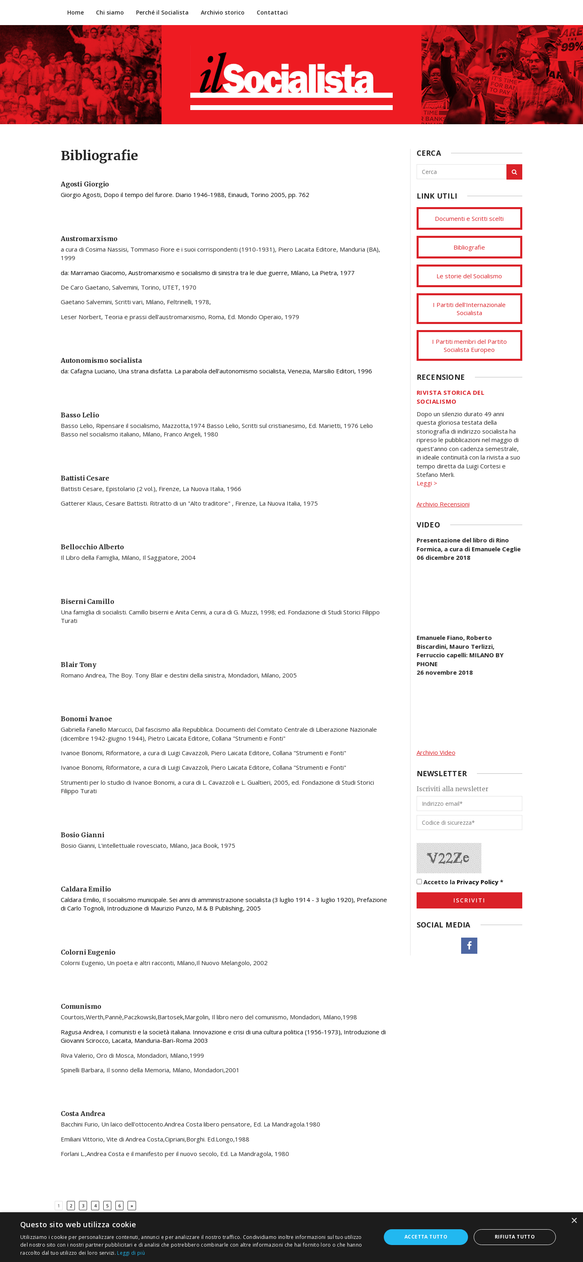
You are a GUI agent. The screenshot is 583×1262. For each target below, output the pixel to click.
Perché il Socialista (162, 12)
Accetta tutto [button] (425, 1236)
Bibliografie (469, 247)
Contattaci (272, 12)
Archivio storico (223, 12)
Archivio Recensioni (443, 504)
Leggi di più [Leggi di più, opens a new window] (131, 1252)
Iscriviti (469, 900)
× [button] (574, 1221)
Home (75, 12)
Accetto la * (460, 882)
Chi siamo (110, 12)
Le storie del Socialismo (469, 276)
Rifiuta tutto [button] (515, 1236)
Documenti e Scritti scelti (469, 218)
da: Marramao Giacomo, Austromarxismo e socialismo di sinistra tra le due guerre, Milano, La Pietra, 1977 (208, 273)
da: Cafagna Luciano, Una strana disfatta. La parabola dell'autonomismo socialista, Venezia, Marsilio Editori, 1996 (216, 371)
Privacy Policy (477, 882)
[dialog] (291, 1237)
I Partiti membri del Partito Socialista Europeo (469, 345)
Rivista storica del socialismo (451, 396)
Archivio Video (436, 752)
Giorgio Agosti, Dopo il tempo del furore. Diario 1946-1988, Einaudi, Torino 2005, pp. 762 (185, 195)
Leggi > (427, 483)
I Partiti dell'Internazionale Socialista (469, 309)
